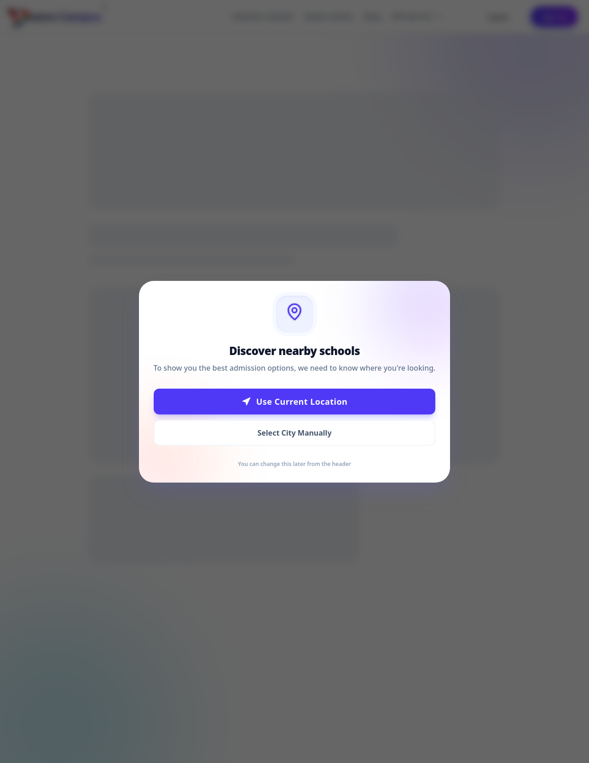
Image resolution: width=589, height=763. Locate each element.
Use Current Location (295, 401)
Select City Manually (294, 433)
